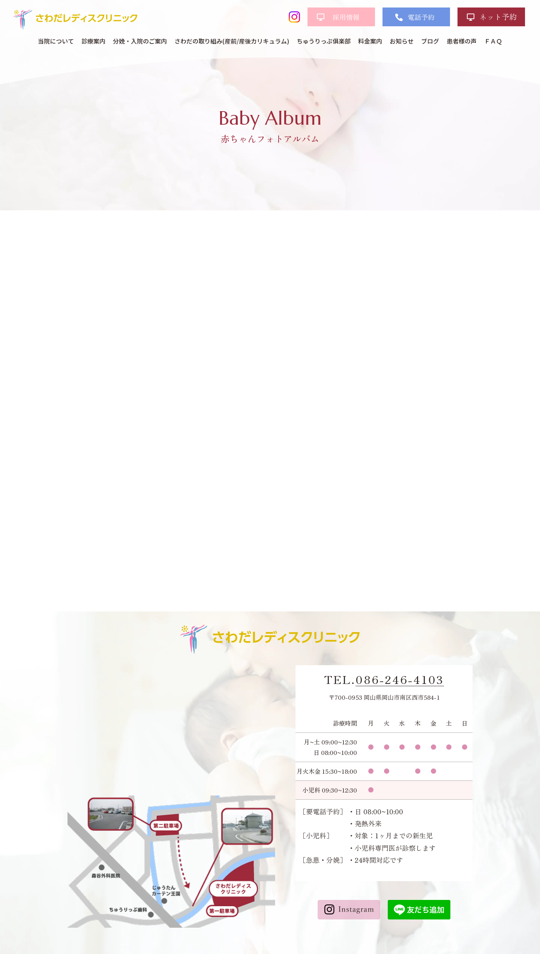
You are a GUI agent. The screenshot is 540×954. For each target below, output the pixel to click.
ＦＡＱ (493, 40)
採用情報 (346, 17)
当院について (56, 40)
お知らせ (402, 40)
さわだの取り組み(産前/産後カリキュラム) (231, 40)
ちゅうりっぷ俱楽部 (324, 40)
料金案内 (370, 40)
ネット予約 (498, 16)
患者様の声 (462, 40)
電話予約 (421, 17)
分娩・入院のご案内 (140, 40)
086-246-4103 (400, 679)
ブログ (430, 40)
